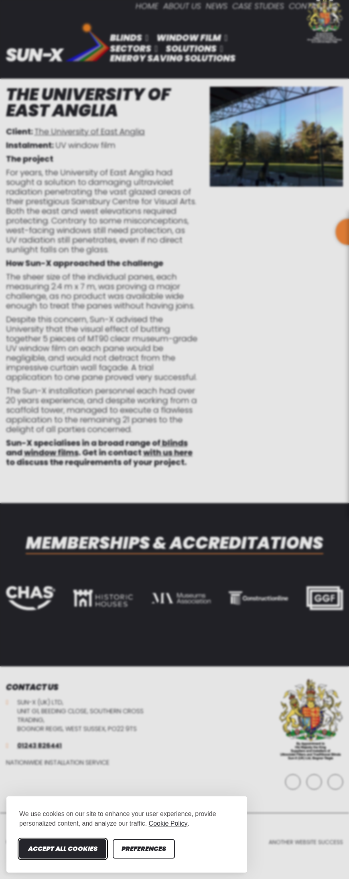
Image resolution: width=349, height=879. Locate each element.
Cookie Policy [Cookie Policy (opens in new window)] (168, 823)
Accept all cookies (62, 848)
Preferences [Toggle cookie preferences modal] (144, 848)
